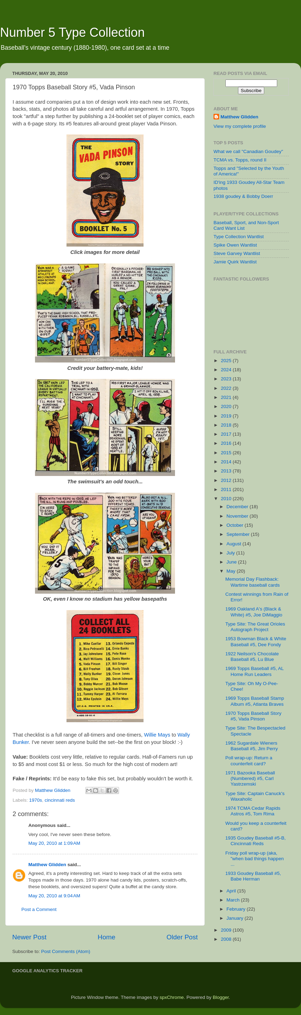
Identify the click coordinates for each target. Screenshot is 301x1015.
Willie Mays (157, 735)
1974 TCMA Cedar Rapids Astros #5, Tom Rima (252, 811)
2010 (227, 498)
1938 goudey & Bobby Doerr (243, 196)
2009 (227, 930)
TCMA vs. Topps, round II (240, 160)
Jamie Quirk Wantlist (235, 261)
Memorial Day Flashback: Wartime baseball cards (252, 581)
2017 (227, 434)
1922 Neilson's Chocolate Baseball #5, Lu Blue (252, 656)
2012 (227, 480)
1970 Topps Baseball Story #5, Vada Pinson (253, 716)
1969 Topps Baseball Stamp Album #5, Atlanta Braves (254, 701)
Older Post (182, 937)
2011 (227, 489)
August (234, 543)
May (231, 571)
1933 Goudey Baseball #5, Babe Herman (253, 876)
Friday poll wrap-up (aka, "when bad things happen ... (254, 858)
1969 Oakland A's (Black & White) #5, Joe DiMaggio (253, 611)
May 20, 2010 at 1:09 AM (54, 843)
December (238, 506)
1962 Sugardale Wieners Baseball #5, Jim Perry (251, 745)
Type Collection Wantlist (239, 236)
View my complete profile (240, 126)
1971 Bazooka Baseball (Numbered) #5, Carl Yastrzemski (250, 778)
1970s (35, 800)
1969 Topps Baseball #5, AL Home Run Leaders (254, 671)
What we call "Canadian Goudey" (248, 151)
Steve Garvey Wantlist (237, 253)
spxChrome (172, 997)
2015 (227, 452)
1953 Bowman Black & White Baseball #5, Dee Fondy (255, 641)
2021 (227, 397)
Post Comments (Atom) (65, 951)
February (236, 909)
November (238, 516)
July (231, 552)
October (235, 525)
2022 (227, 388)
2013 (227, 471)
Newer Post (29, 937)
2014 (227, 461)
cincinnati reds (60, 800)
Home (106, 937)
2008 (227, 939)
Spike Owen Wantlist (235, 245)
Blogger (221, 997)
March (233, 900)
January (235, 918)
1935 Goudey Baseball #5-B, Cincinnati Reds (255, 840)
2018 (227, 425)
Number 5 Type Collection (72, 32)
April (231, 890)
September (238, 534)
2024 (227, 369)
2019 (227, 416)
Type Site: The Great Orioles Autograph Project (255, 626)
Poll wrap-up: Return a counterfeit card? (248, 760)
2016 (227, 443)
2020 (227, 406)
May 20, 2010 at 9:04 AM (54, 895)
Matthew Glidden (47, 864)
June (232, 562)
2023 (227, 378)
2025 (227, 360)
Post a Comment (39, 909)
